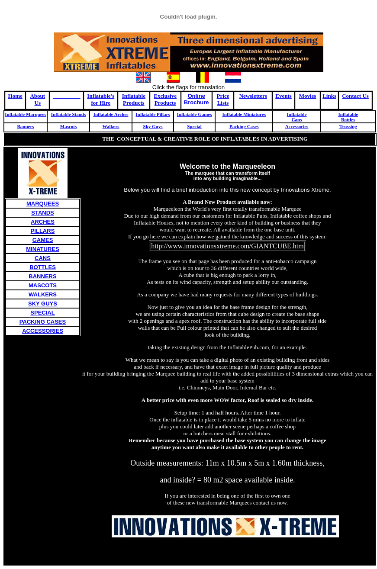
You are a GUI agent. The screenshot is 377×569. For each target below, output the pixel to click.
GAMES (42, 240)
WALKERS (43, 294)
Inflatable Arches (111, 114)
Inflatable (297, 114)
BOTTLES (42, 267)
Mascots (68, 126)
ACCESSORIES (42, 331)
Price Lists (223, 99)
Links (329, 96)
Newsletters (253, 96)
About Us (37, 99)
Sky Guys (153, 126)
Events (283, 96)
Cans (297, 119)
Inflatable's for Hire (100, 99)
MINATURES (42, 249)
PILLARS (43, 231)
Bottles (348, 119)
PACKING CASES (42, 321)
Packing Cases (244, 126)
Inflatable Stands (68, 114)
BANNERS (42, 276)
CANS (43, 258)
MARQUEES (42, 203)
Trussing (348, 126)
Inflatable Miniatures (244, 114)
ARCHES (43, 222)
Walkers (110, 126)
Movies (307, 96)
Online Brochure (196, 99)
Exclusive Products (165, 99)
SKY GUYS (42, 303)
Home (15, 96)
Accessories (297, 126)
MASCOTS (43, 285)
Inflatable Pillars (152, 114)
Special (194, 126)
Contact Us (355, 96)
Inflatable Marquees (25, 114)
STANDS (42, 212)
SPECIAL (42, 312)
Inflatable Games (194, 114)
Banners (25, 126)
